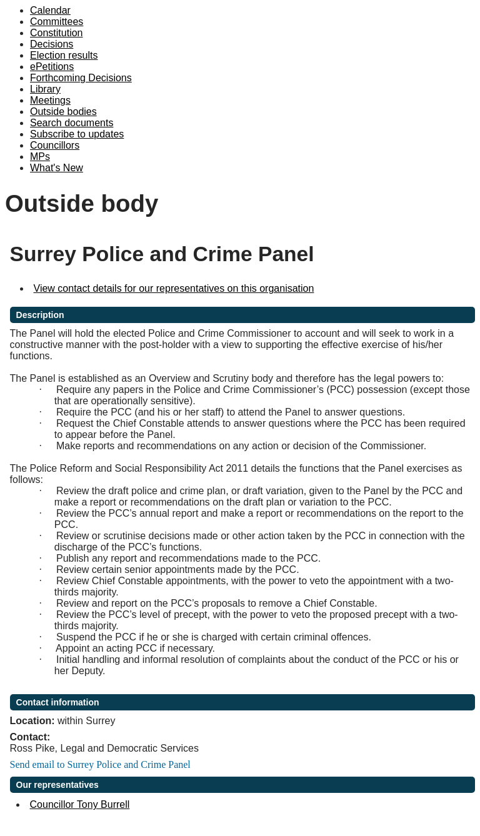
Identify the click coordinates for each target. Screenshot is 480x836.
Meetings (50, 100)
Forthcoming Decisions (81, 77)
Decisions (51, 44)
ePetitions (52, 66)
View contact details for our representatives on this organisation (174, 288)
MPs (40, 156)
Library (45, 89)
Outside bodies (63, 111)
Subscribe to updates (77, 134)
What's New (56, 167)
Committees (56, 21)
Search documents (71, 122)
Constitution (56, 32)
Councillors (54, 145)
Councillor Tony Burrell (80, 804)
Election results (64, 55)
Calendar (50, 10)
